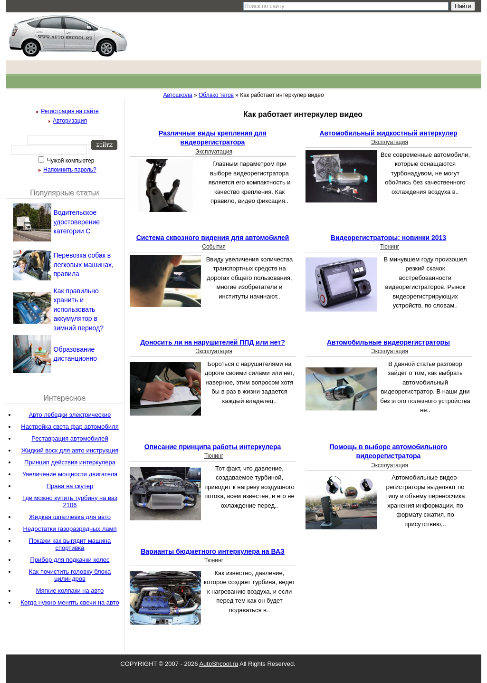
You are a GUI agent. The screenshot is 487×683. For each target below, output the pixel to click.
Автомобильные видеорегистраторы (388, 342)
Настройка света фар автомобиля (69, 426)
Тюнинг (389, 246)
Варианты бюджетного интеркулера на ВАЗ (213, 551)
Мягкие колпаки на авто (70, 590)
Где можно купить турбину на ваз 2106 (69, 501)
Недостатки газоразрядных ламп (70, 528)
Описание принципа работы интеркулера (212, 447)
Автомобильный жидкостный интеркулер (388, 133)
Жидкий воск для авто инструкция (70, 450)
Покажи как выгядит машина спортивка (70, 544)
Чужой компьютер (70, 160)
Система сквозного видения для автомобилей (212, 237)
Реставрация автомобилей (69, 438)
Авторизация (70, 120)
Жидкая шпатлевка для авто (70, 516)
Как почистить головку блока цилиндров (70, 575)
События (214, 246)
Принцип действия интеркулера (69, 462)
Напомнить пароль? (69, 169)
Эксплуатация (213, 151)
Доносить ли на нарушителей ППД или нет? (212, 342)
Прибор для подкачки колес (69, 559)
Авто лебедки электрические (70, 414)
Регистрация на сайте (70, 111)
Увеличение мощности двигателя (69, 474)
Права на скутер (70, 486)
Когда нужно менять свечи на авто (69, 602)
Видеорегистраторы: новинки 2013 (388, 237)
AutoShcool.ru (218, 663)
